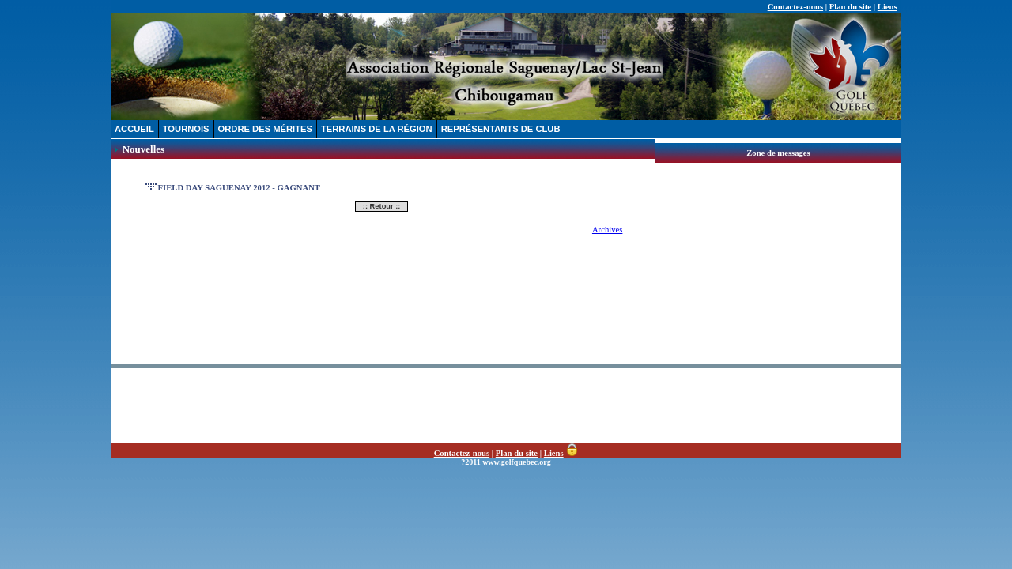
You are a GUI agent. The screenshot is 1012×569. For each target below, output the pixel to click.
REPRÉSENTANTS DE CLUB (501, 129)
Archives (607, 229)
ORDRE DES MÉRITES (265, 129)
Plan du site (850, 6)
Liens (887, 6)
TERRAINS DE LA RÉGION (376, 129)
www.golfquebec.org (516, 462)
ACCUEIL (134, 129)
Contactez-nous (795, 6)
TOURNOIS (186, 129)
